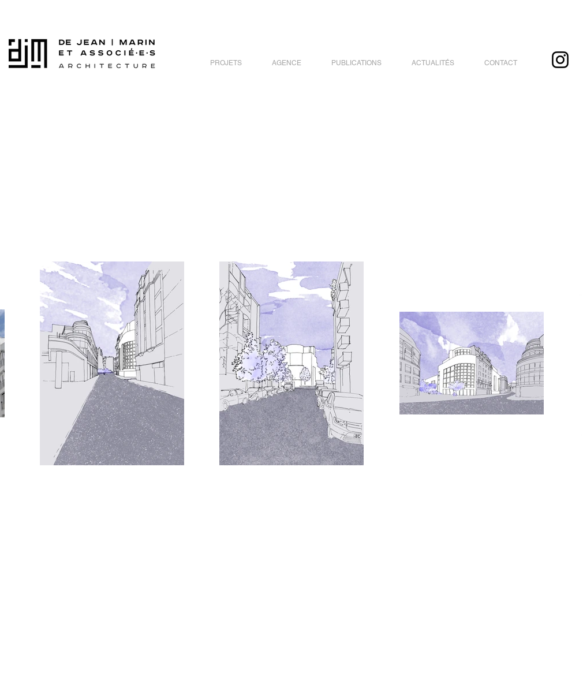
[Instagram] (560, 59)
